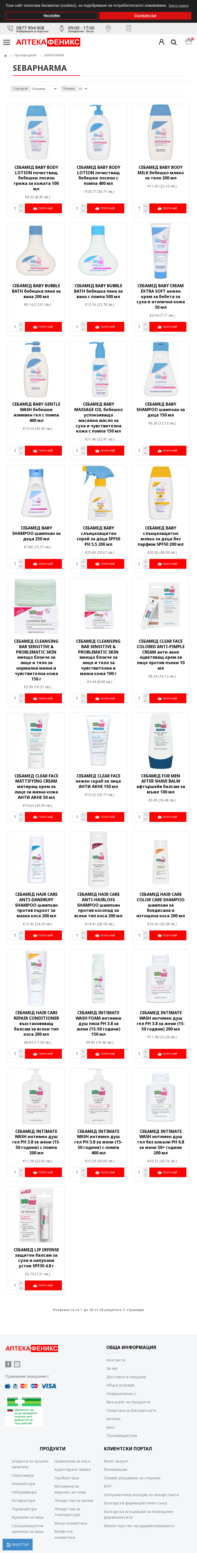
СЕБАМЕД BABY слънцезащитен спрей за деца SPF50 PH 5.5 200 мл (98, 535)
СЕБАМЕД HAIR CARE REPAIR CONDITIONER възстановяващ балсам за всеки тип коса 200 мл (36, 1021)
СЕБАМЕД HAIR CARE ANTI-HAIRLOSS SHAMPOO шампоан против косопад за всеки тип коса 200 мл (98, 903)
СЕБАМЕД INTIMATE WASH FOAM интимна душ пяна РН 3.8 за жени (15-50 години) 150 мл (98, 1021)
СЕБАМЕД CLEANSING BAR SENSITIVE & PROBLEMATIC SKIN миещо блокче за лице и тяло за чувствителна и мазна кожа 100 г (98, 656)
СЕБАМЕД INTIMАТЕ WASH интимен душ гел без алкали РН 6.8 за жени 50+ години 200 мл (160, 1140)
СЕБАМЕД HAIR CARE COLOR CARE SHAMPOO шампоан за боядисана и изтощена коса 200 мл (160, 903)
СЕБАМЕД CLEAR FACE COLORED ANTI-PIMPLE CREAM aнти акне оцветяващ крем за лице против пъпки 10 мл (161, 654)
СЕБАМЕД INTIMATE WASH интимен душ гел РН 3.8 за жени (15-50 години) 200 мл (161, 1019)
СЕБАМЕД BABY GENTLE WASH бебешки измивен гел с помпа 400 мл (36, 411)
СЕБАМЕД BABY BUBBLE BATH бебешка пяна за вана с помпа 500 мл (98, 291)
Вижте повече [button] (179, 5)
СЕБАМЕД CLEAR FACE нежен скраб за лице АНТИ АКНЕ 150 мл (98, 780)
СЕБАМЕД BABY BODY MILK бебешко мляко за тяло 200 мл (161, 173)
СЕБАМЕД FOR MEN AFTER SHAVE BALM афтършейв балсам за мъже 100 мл (160, 782)
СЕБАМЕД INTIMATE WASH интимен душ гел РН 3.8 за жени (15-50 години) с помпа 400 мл (98, 1140)
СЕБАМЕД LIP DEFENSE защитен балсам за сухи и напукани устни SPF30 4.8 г (36, 1255)
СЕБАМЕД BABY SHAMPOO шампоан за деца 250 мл (36, 533)
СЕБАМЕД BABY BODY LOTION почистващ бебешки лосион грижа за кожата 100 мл (36, 178)
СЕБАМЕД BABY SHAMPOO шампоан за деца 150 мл (160, 409)
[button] (191, 1)
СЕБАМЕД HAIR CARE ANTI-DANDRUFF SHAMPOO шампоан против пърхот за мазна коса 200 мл (36, 903)
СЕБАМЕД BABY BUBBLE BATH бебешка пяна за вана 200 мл (36, 291)
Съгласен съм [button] (145, 15)
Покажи (69, 88)
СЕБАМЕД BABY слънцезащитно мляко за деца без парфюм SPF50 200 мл (161, 535)
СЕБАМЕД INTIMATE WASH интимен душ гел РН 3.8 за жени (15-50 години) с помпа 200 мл (36, 1140)
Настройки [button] (51, 15)
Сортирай (20, 88)
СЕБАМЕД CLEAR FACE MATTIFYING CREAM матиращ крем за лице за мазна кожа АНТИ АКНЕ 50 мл (36, 785)
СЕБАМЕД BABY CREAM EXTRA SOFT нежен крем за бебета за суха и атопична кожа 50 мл (160, 296)
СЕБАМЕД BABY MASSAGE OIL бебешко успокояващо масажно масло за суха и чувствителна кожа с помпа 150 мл (98, 417)
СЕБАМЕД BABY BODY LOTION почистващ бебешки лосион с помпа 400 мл (98, 175)
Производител (25, 55)
